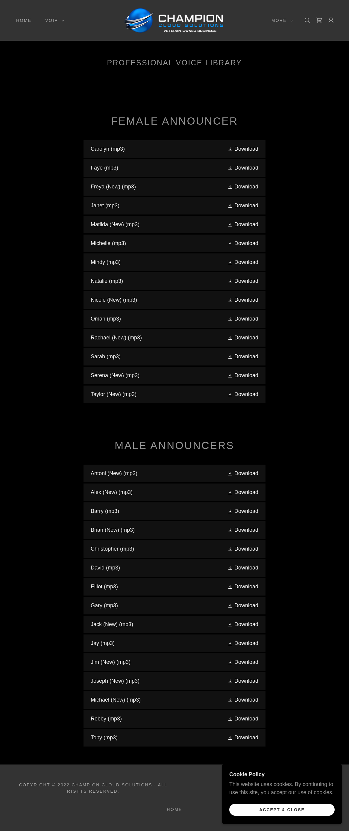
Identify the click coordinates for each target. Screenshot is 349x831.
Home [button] (174, 809)
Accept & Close (282, 809)
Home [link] (23, 20)
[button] (53, 20)
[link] (174, 20)
